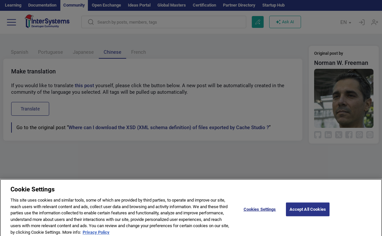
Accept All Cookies (308, 211)
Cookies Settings (260, 211)
